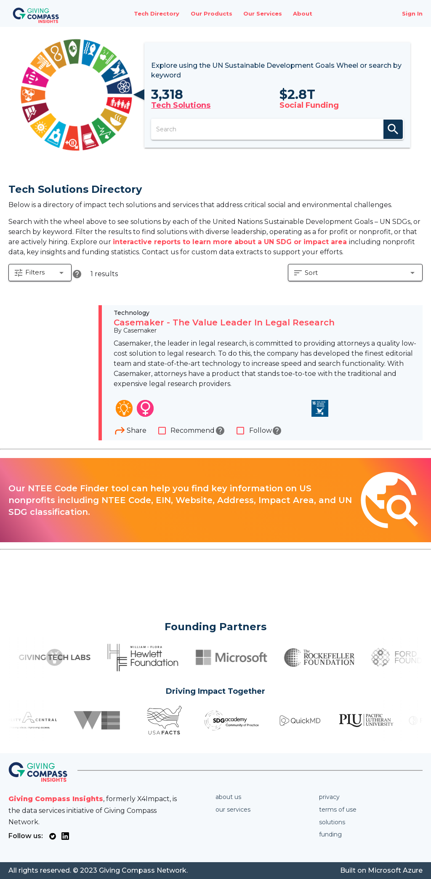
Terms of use (338, 809)
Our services (233, 809)
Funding (330, 834)
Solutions (332, 822)
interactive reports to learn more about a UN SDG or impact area (231, 242)
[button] (40, 274)
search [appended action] (397, 129)
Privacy (329, 797)
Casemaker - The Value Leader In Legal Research (224, 323)
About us (228, 797)
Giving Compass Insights (55, 799)
